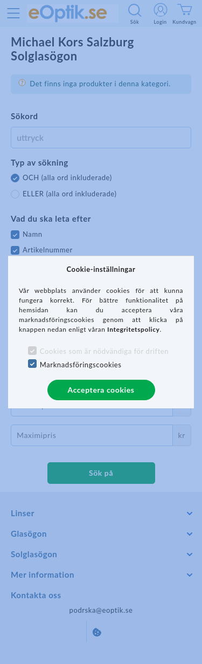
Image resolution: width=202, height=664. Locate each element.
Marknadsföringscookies (81, 364)
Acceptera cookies (101, 389)
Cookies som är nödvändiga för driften (104, 351)
